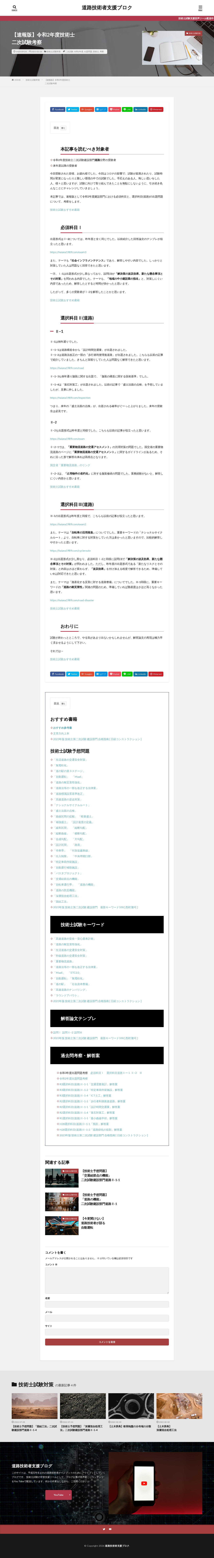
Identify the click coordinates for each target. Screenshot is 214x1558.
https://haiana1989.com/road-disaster (72, 600)
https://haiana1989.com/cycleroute (70, 550)
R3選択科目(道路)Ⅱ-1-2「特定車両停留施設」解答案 (91, 1089)
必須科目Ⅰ (97, 1072)
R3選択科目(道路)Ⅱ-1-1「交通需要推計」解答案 (89, 1084)
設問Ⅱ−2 (67, 1032)
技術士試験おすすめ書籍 (65, 209)
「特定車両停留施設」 (66, 861)
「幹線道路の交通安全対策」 (70, 955)
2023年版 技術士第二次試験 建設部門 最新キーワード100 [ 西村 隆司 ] (95, 907)
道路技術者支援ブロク (107, 7)
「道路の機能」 (86, 884)
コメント (51, 1264)
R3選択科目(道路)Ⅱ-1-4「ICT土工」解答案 (85, 1095)
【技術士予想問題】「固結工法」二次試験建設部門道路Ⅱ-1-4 (34, 1428)
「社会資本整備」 (80, 984)
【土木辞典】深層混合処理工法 (166, 1428)
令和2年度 (78, 51)
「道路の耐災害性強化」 (68, 782)
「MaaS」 (78, 776)
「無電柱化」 (61, 765)
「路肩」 (77, 844)
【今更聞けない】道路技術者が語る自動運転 (93, 1223)
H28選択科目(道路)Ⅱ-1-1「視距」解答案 (84, 1123)
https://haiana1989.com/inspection (70, 397)
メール (48, 1312)
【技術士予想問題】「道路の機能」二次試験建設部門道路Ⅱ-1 (99, 1199)
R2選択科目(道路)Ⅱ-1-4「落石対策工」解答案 (87, 1112)
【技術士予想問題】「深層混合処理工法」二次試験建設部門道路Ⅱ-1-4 (81, 1428)
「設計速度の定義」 (82, 822)
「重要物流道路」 (64, 961)
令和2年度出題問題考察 (74, 1078)
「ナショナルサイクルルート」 (72, 805)
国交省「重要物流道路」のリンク (70, 465)
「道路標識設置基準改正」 (69, 793)
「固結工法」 (61, 901)
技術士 (96, 51)
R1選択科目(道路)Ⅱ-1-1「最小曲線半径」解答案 (89, 1118)
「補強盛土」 (61, 822)
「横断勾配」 (80, 833)
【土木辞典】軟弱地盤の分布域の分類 (129, 1426)
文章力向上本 (61, 733)
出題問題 (88, 51)
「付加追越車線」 (80, 850)
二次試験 (69, 51)
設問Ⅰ (57, 1032)
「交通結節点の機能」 (66, 878)
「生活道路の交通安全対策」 (70, 759)
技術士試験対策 (54, 51)
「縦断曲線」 (61, 833)
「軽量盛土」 (86, 816)
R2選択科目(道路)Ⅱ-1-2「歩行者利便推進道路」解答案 (93, 1101)
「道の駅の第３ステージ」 (69, 770)
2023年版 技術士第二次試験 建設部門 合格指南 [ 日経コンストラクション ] (97, 739)
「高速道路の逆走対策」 (68, 799)
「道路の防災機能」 (65, 890)
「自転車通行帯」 (64, 884)
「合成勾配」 (61, 839)
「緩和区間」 (61, 827)
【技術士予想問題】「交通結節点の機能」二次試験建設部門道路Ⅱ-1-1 (100, 1175)
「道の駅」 (60, 984)
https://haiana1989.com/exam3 (68, 252)
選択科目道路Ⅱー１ (118, 1072)
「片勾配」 (78, 839)
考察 (102, 51)
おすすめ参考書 (62, 727)
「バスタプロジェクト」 (68, 873)
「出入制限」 (61, 856)
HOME (18, 80)
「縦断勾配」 (80, 827)
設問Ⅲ (78, 1032)
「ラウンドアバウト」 (66, 995)
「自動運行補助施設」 (66, 867)
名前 (47, 1298)
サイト (48, 1326)
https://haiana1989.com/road (67, 367)
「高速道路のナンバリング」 (70, 989)
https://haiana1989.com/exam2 (68, 524)
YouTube (58, 1494)
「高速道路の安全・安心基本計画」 (74, 938)
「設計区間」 (61, 844)
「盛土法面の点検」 (65, 810)
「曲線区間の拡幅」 (65, 816)
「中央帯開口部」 (82, 856)
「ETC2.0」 (75, 972)
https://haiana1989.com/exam (67, 438)
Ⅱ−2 (134, 1072)
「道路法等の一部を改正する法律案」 (76, 788)
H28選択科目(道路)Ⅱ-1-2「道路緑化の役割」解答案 (91, 1129)
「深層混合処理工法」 (66, 895)
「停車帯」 (60, 850)
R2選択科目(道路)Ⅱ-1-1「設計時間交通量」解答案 (90, 1106)
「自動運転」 (61, 776)
